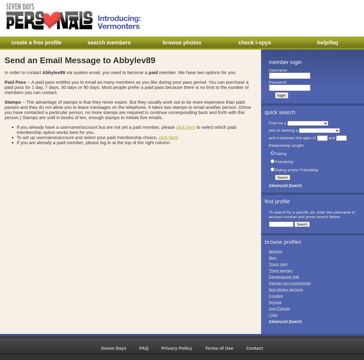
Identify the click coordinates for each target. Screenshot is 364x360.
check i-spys (254, 43)
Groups (275, 302)
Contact (254, 348)
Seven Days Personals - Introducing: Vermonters (74, 16)
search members (109, 43)
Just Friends (279, 308)
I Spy (273, 315)
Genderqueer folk (284, 277)
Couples (276, 296)
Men (273, 258)
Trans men (278, 264)
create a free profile (36, 43)
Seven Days (113, 348)
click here (185, 127)
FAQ (144, 348)
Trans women (281, 270)
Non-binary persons (286, 289)
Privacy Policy (176, 348)
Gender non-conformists (290, 283)
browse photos (181, 43)
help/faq (327, 43)
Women (276, 251)
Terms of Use (219, 348)
